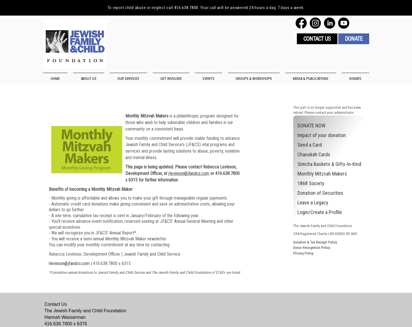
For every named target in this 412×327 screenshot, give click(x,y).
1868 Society (310, 183)
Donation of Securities (320, 193)
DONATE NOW (311, 126)
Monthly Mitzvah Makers (322, 174)
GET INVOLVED (171, 78)
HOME (55, 78)
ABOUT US (88, 78)
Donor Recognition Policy (311, 247)
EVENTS (208, 78)
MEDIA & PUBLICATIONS (310, 78)
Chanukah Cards (313, 154)
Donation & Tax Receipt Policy (315, 242)
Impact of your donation (321, 135)
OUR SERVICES (128, 78)
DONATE (355, 78)
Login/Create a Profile (319, 212)
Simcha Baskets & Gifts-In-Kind (329, 164)
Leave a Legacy (312, 203)
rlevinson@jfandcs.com (188, 173)
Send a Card (309, 145)
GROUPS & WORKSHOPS (254, 78)
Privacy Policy (303, 253)
